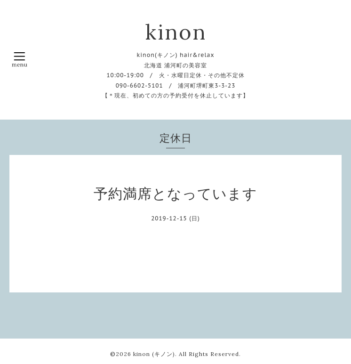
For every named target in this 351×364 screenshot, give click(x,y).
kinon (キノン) (154, 353)
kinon (176, 31)
